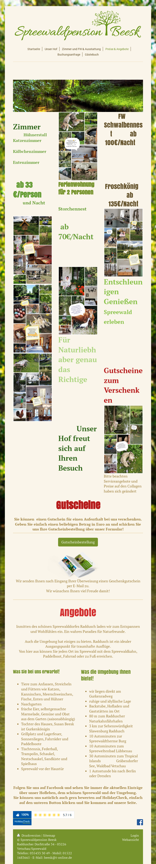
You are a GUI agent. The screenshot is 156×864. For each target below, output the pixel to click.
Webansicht (130, 840)
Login (135, 835)
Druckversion (29, 835)
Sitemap (49, 835)
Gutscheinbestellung (78, 542)
